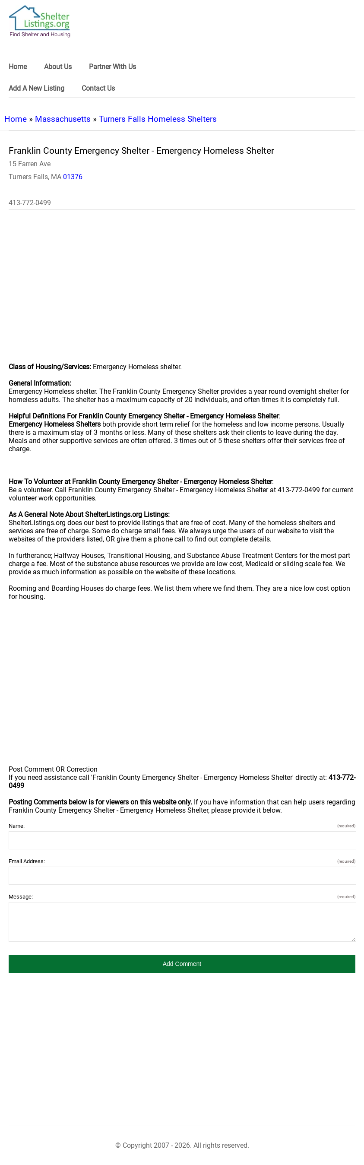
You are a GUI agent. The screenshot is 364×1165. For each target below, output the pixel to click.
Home (15, 119)
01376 (72, 177)
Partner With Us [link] (112, 67)
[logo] (40, 21)
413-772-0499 (30, 203)
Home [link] (18, 67)
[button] (182, 964)
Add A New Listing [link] (36, 88)
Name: (182, 826)
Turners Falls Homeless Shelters (158, 119)
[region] (182, 292)
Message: (182, 896)
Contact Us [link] (98, 88)
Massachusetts (63, 119)
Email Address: (182, 861)
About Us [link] (58, 67)
